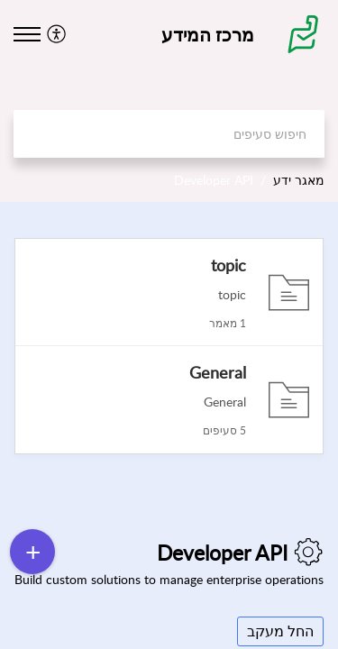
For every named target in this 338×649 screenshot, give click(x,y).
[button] (55, 33)
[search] (169, 134)
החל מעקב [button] (280, 631)
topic (228, 265)
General (217, 372)
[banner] (169, 101)
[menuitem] (59, 33)
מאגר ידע (298, 179)
